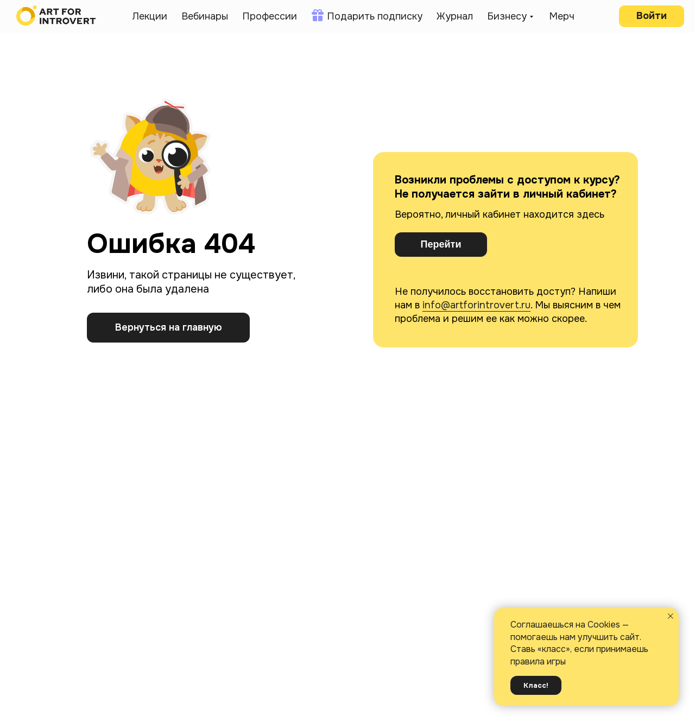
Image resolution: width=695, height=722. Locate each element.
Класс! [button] (535, 685)
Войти (651, 16)
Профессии (269, 16)
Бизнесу (507, 16)
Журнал (455, 16)
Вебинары (204, 16)
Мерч (561, 16)
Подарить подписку (374, 16)
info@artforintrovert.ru (476, 305)
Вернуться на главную (168, 327)
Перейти (441, 244)
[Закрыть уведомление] (670, 616)
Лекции (149, 16)
